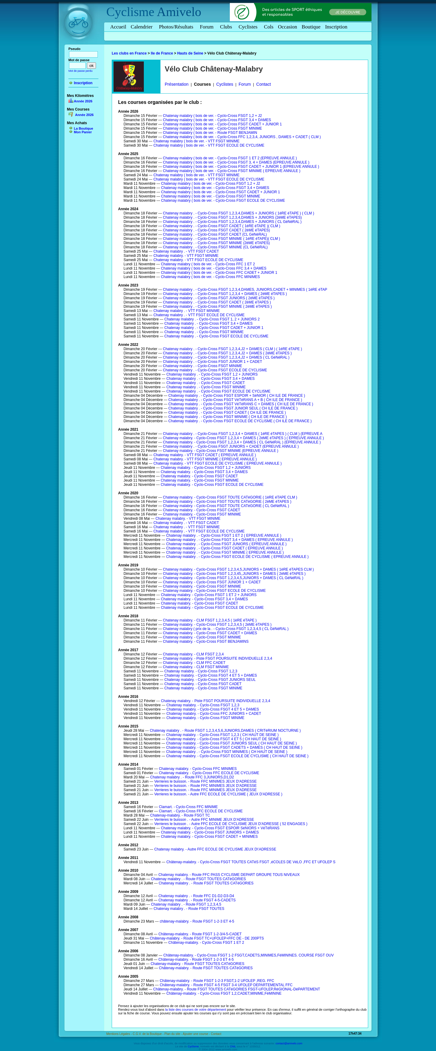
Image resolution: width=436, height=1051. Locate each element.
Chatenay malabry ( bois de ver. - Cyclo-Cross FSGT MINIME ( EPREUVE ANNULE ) (231, 171)
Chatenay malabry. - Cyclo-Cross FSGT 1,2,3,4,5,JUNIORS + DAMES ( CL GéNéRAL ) (233, 578)
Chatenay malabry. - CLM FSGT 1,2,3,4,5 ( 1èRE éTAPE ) (209, 620)
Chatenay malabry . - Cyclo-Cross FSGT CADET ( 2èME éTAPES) (216, 230)
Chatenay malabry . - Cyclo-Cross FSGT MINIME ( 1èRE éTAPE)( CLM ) (221, 239)
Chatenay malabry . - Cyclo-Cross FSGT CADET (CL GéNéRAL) (215, 234)
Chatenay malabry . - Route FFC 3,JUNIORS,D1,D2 (192, 777)
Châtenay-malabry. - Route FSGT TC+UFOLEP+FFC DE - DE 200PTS (207, 938)
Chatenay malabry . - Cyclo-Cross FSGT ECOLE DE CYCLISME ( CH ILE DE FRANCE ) (240, 421)
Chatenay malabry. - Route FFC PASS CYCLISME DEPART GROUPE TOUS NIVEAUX (229, 875)
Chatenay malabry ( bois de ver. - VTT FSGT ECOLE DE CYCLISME (209, 145)
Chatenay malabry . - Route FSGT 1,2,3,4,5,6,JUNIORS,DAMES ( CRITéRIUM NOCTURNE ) (225, 730)
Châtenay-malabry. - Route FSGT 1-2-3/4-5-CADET (200, 934)
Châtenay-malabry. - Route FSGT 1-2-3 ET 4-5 (196, 959)
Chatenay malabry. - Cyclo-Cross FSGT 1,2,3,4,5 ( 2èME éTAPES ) (217, 624)
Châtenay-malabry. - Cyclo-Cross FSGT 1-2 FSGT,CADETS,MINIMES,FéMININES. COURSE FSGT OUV (248, 955)
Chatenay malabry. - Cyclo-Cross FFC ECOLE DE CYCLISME (209, 773)
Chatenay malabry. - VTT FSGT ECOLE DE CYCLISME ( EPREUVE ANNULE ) (218, 463)
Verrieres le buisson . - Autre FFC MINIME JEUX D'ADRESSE (204, 819)
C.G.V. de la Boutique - (148, 1034)
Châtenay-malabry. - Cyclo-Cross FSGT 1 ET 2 (206, 942)
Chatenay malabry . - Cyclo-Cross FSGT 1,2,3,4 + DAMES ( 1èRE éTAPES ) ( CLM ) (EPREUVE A (242, 434)
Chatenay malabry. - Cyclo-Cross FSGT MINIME (200, 480)
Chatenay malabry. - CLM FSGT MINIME (196, 667)
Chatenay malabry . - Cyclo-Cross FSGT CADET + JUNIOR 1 (213, 328)
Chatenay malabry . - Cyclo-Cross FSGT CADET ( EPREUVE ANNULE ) (224, 548)
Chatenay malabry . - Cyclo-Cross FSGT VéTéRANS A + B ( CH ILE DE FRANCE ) (235, 400)
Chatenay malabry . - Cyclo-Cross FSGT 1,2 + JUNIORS (212, 374)
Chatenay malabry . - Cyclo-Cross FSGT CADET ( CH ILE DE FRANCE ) (227, 412)
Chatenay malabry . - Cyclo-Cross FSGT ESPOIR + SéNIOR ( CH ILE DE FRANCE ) (236, 395)
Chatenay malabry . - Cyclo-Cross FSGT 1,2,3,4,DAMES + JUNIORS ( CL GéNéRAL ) (232, 222)
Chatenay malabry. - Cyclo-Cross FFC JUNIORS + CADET (213, 713)
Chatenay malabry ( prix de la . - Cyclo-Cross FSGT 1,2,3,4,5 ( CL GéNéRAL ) (226, 629)
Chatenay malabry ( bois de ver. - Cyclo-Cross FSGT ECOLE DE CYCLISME (223, 200)
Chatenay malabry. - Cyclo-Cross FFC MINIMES (198, 769)
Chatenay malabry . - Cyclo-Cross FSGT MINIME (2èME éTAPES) (216, 243)
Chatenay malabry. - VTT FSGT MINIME (186, 256)
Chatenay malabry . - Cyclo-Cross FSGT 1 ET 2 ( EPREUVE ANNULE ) (223, 535)
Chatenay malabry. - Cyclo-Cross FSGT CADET (199, 476)
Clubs (227, 27)
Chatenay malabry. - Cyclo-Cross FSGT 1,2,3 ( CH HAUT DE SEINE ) (222, 735)
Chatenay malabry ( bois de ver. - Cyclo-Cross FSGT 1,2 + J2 (212, 116)
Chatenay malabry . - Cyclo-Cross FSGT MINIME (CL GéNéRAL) (215, 247)
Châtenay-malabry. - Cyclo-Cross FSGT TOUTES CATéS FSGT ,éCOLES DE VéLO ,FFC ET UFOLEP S (250, 862)
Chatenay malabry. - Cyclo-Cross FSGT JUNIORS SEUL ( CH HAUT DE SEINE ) (231, 743)
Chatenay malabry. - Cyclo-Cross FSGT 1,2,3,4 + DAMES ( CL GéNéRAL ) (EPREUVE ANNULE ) (242, 442)
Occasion (287, 27)
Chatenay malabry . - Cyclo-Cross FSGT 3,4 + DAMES (208, 323)
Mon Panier (83, 132)
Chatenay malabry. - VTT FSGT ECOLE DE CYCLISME (198, 260)
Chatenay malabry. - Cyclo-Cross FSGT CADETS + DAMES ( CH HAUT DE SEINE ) (234, 747)
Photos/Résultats (177, 27)
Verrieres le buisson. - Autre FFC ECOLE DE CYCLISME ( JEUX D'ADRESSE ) (218, 794)
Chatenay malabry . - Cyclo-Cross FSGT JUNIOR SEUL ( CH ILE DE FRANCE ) (233, 408)
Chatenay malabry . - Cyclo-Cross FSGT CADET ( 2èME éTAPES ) (217, 302)
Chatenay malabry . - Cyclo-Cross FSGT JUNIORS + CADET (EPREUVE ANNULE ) (231, 446)
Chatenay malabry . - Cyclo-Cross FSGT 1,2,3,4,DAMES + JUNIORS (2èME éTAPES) (232, 217)
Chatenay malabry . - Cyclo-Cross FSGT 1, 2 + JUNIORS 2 (212, 319)
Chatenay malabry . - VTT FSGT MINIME (187, 311)
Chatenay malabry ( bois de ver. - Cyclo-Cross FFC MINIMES (210, 277)
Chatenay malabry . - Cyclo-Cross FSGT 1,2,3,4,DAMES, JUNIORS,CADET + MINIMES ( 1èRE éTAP (245, 289)
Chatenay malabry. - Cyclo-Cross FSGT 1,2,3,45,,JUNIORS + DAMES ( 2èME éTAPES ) (234, 574)
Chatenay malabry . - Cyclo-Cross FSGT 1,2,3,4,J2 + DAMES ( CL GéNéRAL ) (226, 357)
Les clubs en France (129, 53)
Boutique (311, 27)
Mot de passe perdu (80, 70)
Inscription (336, 27)
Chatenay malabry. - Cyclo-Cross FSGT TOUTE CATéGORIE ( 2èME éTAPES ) (227, 501)
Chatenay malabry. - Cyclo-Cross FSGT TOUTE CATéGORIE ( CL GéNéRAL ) (226, 506)
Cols (268, 27)
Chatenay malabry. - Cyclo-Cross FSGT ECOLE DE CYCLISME (212, 484)
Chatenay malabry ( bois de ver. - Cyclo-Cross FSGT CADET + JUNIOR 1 (222, 124)
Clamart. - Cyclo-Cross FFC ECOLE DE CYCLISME (201, 811)
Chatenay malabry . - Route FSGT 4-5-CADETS (197, 900)
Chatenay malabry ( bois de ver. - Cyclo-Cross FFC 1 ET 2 (208, 264)
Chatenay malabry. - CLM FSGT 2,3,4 (193, 654)
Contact (263, 84)
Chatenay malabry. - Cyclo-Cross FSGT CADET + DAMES (210, 633)
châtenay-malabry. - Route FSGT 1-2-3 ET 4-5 (197, 921)
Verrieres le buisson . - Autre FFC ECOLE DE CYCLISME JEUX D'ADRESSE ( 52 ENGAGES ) (230, 824)
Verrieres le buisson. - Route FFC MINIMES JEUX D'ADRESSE (205, 781)
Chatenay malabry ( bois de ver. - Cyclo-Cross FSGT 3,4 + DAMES (217, 120)
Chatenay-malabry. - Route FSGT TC (180, 815)
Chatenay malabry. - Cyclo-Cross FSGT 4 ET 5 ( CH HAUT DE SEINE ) (223, 739)
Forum (208, 27)
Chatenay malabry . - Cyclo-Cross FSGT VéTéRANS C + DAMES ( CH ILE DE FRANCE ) (240, 404)
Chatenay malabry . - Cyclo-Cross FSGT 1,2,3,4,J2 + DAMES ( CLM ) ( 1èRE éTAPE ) (232, 349)
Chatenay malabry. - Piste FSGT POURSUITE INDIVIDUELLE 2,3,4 (217, 658)
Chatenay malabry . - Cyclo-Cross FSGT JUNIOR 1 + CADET (212, 362)
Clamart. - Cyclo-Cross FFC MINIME (188, 807)
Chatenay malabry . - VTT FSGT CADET (186, 251)
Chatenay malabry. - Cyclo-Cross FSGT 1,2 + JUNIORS (206, 468)
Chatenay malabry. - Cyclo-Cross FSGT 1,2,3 (200, 671)
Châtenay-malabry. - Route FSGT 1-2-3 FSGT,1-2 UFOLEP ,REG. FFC (217, 981)
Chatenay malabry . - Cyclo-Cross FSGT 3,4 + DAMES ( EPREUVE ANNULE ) (229, 540)
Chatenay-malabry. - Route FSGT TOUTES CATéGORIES (197, 964)
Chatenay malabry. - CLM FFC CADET (194, 663)
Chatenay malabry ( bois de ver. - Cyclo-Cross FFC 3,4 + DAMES (213, 268)
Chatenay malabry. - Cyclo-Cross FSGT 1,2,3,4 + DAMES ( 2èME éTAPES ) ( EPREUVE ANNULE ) (243, 438)
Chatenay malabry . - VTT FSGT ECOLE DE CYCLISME (199, 315)
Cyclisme (130, 12)
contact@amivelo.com (289, 1043)
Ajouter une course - (197, 1034)
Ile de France (162, 53)
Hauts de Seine (190, 53)
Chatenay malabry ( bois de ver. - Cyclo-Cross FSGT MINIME (212, 128)
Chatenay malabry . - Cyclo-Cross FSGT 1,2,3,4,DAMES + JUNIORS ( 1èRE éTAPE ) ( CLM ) (238, 213)
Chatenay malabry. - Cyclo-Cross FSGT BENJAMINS (206, 641)
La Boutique (83, 128)
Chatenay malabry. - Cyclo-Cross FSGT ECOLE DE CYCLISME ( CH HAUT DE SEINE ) (237, 756)
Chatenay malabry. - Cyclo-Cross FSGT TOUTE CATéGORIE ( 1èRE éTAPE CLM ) (230, 497)
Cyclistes (249, 27)
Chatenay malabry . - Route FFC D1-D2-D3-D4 (196, 896)
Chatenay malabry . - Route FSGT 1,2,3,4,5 (186, 904)
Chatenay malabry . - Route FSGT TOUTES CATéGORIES (198, 879)
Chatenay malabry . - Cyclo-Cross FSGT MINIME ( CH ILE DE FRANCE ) (227, 417)
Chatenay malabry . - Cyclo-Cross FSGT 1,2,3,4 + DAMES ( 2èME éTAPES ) (225, 294)
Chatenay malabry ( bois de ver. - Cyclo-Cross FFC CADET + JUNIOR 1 (219, 272)
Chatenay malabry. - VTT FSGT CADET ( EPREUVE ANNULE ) (205, 455)
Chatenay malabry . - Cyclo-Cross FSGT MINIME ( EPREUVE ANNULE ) (225, 552)
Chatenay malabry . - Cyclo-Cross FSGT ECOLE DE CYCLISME (216, 336)
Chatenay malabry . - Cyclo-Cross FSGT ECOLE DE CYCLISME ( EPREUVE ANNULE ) (237, 557)
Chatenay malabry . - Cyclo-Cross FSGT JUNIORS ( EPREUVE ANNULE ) (226, 544)
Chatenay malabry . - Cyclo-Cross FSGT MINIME (204, 332)
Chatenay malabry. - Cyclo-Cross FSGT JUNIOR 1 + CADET (212, 582)
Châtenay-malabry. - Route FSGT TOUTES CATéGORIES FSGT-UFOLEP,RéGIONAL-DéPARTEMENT (236, 989)
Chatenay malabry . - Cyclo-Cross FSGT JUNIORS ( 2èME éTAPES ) (219, 298)
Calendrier (142, 27)
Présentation (177, 84)
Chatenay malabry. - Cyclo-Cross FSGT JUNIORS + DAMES (210, 832)
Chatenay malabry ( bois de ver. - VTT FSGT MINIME (196, 141)
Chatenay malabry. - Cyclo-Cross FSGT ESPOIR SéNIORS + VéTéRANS (220, 828)
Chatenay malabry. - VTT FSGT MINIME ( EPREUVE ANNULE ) (205, 459)
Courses (202, 84)
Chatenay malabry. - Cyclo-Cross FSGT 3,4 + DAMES (204, 472)
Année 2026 (83, 101)
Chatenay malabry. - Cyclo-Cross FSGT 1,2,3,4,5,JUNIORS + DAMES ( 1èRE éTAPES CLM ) (238, 569)
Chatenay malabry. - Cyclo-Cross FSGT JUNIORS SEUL (210, 680)
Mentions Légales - (119, 1034)
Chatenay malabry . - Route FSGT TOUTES (189, 909)
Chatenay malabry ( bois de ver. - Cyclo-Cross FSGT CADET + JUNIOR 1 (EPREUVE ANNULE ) (241, 166)
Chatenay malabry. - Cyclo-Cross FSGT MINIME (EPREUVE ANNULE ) (220, 451)
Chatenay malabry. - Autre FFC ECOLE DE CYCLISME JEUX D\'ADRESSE (215, 849)
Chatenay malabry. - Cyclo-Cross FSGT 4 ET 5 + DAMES (210, 675)
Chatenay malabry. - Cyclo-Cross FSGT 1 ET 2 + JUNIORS (208, 595)
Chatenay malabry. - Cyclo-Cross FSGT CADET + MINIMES (209, 836)
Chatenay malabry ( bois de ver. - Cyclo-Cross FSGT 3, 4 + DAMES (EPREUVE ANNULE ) (236, 162)
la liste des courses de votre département (195, 1009)
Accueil (118, 27)
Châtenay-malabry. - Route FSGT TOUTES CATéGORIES (206, 968)
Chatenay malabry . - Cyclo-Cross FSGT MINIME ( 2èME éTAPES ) (217, 306)
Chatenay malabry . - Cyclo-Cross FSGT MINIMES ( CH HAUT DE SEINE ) (226, 752)
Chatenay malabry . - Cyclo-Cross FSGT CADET (205, 383)
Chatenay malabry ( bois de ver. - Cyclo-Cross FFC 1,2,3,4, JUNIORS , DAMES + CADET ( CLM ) (242, 137)
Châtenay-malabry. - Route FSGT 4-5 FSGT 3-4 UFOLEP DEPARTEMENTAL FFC (226, 985)
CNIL (233, 1046)
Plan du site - (173, 1034)
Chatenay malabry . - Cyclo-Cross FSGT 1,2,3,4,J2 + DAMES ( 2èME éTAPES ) (227, 353)
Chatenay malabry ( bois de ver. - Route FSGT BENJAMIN (210, 133)
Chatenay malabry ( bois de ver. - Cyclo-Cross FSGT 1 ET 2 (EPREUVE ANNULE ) (230, 158)
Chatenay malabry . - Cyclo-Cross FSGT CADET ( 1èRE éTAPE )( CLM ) (221, 226)
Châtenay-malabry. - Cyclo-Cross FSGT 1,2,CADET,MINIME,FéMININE (223, 993)
